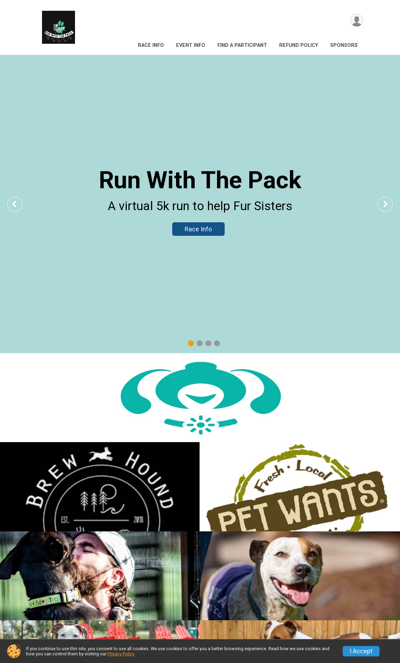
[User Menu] (356, 20)
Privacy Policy (121, 653)
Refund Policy (298, 45)
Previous (20, 204)
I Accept (361, 651)
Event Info (190, 45)
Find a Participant (242, 45)
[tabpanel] (200, 204)
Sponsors (344, 45)
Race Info (151, 45)
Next (390, 204)
